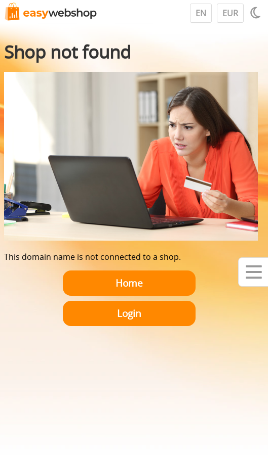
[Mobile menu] (253, 272)
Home (129, 283)
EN (201, 13)
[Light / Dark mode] (257, 13)
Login (129, 313)
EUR (230, 13)
